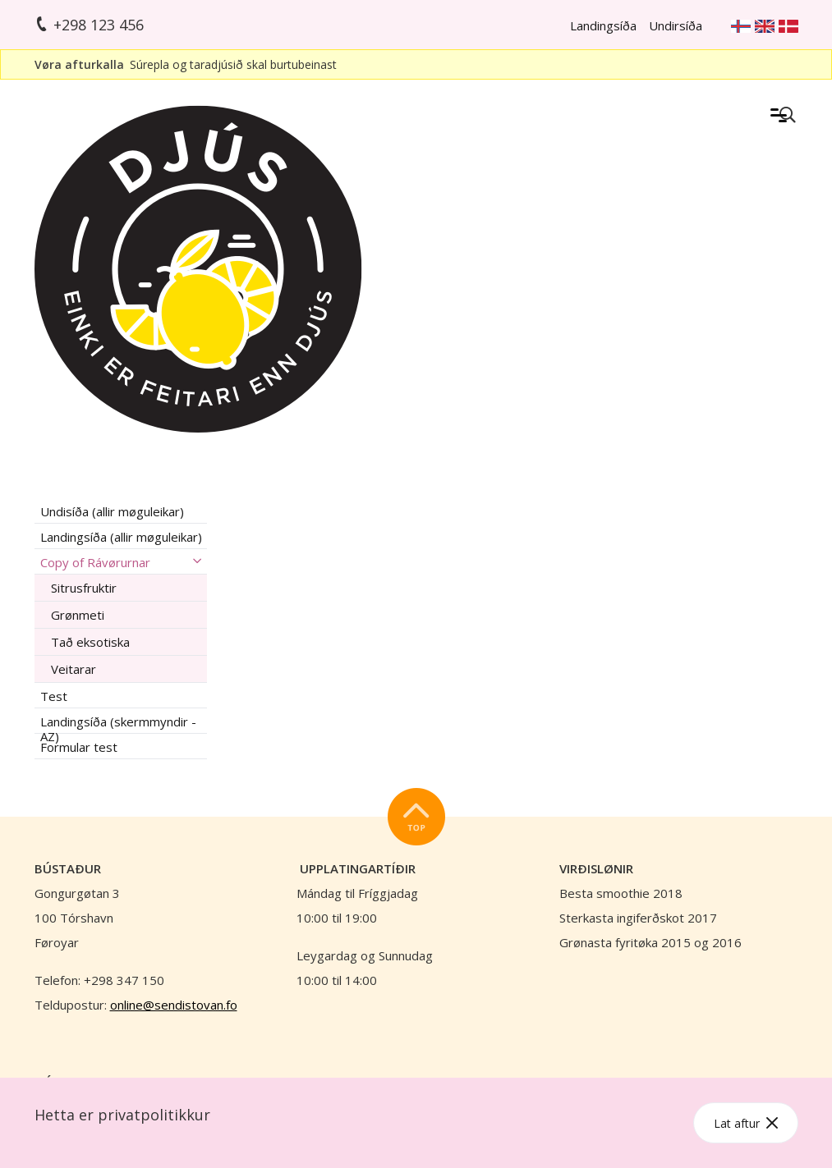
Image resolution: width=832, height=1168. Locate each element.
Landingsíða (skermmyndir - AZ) (118, 723)
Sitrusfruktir (84, 587)
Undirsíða (675, 25)
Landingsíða (603, 25)
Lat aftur (746, 1123)
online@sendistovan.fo (173, 1004)
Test (53, 696)
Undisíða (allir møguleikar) (112, 511)
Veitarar (73, 669)
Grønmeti (77, 615)
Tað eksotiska (90, 642)
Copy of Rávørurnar (95, 562)
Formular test (78, 747)
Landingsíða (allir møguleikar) (121, 537)
